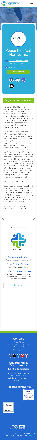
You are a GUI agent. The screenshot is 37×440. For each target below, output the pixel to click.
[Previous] (3, 218)
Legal (30, 436)
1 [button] (11, 227)
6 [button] (25, 227)
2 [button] (14, 227)
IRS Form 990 (18, 380)
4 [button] (20, 227)
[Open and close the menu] (27, 3)
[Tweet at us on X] (14, 356)
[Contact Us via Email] (26, 356)
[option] (18, 219)
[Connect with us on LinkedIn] (18, 356)
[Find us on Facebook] (10, 356)
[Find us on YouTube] (22, 356)
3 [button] (17, 227)
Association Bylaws (18, 376)
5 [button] (22, 227)
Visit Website (18, 72)
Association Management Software (18, 427)
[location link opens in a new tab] (20, 61)
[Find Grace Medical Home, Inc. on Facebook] (11, 80)
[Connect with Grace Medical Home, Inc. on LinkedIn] (17, 80)
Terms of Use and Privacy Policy (18, 373)
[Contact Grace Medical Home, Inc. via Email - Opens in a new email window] (11, 86)
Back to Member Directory (12, 22)
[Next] (34, 218)
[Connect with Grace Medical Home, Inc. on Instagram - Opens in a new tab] (23, 80)
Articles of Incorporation (18, 378)
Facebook (18, 285)
